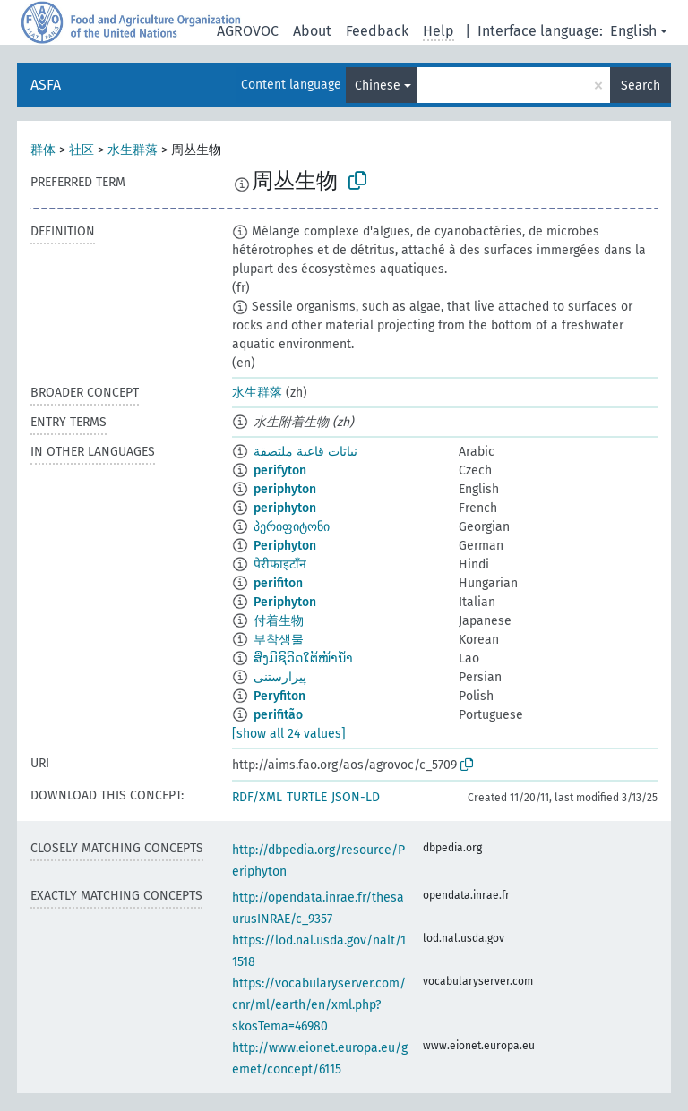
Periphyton (285, 545)
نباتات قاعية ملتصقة (305, 451)
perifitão (278, 714)
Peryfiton (279, 696)
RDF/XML (257, 797)
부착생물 (279, 639)
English (633, 30)
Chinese (377, 85)
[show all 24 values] (289, 733)
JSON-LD (355, 797)
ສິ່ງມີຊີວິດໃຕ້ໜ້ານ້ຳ (303, 658)
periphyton (285, 489)
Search (640, 85)
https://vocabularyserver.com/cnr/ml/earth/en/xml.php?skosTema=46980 (319, 1005)
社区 (81, 150)
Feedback (377, 30)
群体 (43, 150)
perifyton (280, 470)
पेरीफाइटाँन (280, 564)
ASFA (45, 84)
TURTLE (307, 797)
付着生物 (279, 620)
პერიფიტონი (292, 526)
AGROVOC (248, 30)
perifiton (278, 583)
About (312, 30)
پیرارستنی (280, 677)
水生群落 (133, 150)
